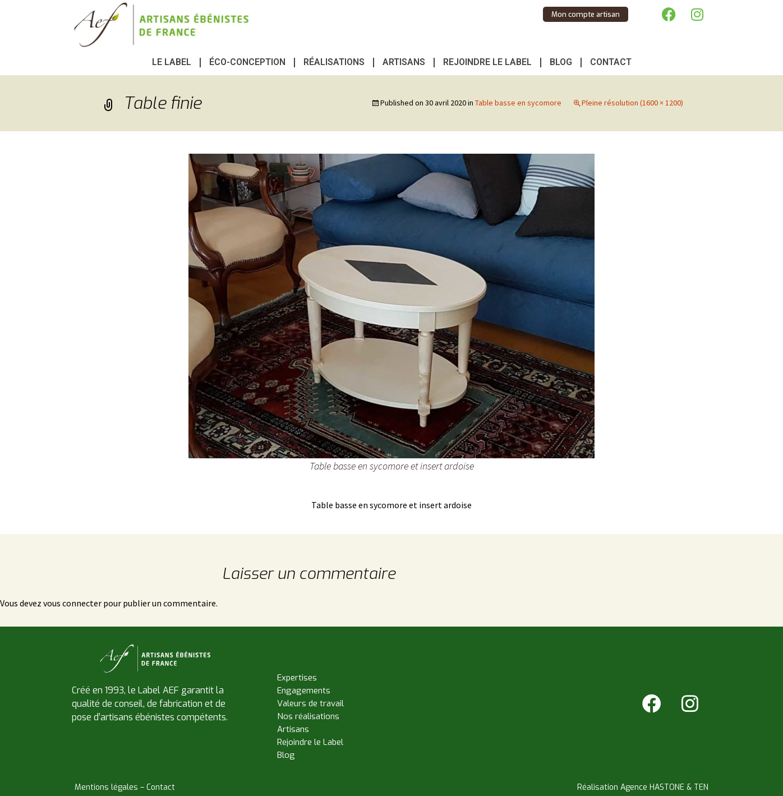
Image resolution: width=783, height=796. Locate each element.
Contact (611, 62)
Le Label (171, 62)
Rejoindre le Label (487, 62)
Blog (561, 62)
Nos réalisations (308, 716)
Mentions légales (106, 787)
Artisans (404, 62)
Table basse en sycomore (518, 103)
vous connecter (72, 603)
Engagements (303, 690)
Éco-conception (247, 62)
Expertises (297, 677)
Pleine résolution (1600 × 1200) (632, 103)
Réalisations (334, 62)
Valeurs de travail (310, 703)
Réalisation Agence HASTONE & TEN (642, 787)
